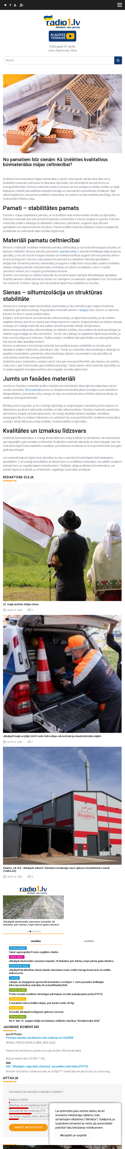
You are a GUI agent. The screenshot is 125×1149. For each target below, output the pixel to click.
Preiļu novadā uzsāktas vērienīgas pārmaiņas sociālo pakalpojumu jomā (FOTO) (56, 994)
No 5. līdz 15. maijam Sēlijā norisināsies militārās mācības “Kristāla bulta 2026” (54, 1020)
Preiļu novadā (18, 948)
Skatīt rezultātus (28, 1127)
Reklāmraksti (18, 999)
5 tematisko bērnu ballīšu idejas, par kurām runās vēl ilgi (41, 1003)
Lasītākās (89, 941)
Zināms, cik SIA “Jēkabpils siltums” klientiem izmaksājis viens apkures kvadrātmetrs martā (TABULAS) (56, 869)
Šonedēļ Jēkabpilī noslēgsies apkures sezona (36, 1011)
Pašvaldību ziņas (19, 966)
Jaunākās (35, 941)
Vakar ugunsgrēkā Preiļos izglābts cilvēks (33, 952)
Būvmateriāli (33, 389)
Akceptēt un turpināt (73, 1135)
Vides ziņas (17, 957)
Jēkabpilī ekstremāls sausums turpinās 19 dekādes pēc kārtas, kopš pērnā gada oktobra (61, 961)
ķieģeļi (83, 310)
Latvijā (14, 978)
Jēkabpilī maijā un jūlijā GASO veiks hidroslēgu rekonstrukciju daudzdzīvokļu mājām (52, 736)
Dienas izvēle (18, 1017)
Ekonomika (16, 1008)
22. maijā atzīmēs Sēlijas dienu (21, 604)
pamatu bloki (68, 251)
